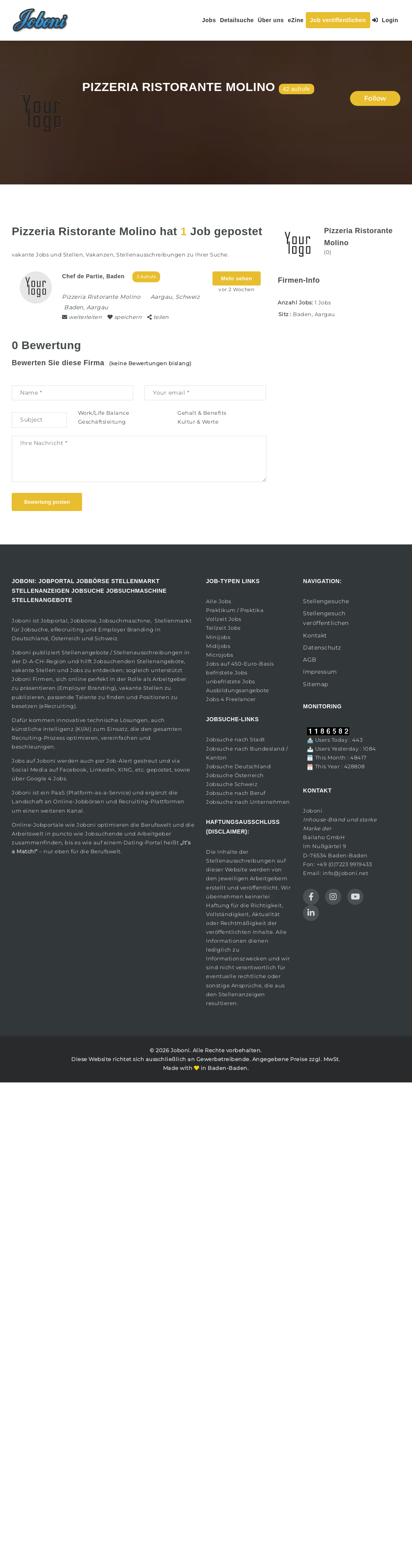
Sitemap (315, 684)
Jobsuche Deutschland (238, 766)
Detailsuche (237, 20)
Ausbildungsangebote (237, 690)
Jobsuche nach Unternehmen (248, 802)
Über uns (271, 20)
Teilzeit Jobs (223, 628)
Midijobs (218, 646)
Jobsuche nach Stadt (235, 739)
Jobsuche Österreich (235, 775)
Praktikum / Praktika (235, 610)
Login (385, 20)
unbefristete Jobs (230, 681)
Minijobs (218, 637)
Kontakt (315, 635)
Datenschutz (322, 647)
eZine (295, 20)
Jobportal (54, 620)
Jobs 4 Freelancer (231, 699)
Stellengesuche (326, 601)
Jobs (209, 20)
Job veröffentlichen (338, 20)
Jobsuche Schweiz (232, 784)
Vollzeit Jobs (223, 619)
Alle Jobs (218, 601)
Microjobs (219, 655)
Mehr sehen (236, 278)
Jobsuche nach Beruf (236, 793)
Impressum (320, 671)
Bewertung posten (47, 502)
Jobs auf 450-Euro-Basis (240, 663)
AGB (310, 659)
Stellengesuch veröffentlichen (326, 618)
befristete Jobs (226, 672)
